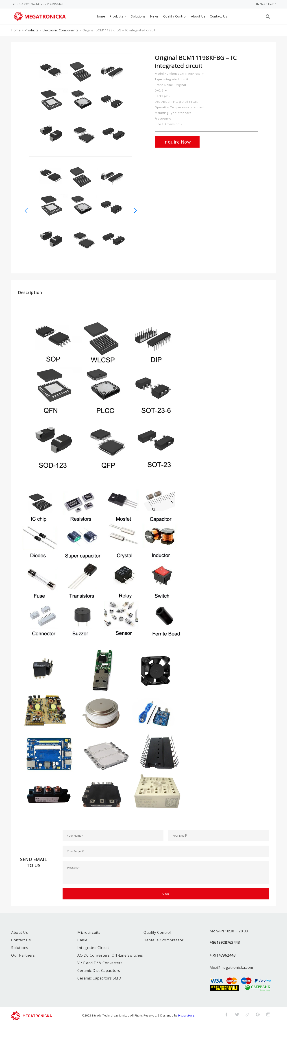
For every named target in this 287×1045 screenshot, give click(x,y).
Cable (82, 940)
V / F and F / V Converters (99, 962)
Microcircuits (88, 932)
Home (100, 16)
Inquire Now (177, 142)
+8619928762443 (29, 4)
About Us (198, 16)
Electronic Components (60, 30)
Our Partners (23, 955)
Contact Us (218, 16)
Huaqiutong (186, 1015)
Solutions (138, 16)
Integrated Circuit (93, 947)
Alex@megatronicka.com (231, 967)
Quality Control (175, 16)
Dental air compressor (164, 940)
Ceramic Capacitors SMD (99, 978)
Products (117, 16)
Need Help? (266, 4)
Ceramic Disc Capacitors (98, 970)
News (154, 16)
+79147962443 (53, 4)
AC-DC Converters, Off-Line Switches (110, 955)
